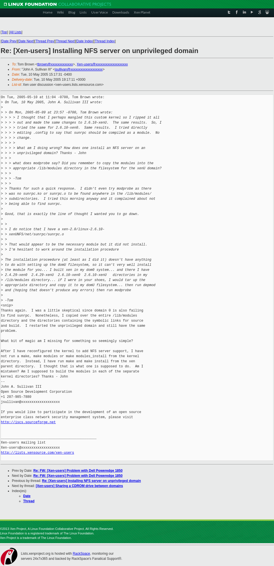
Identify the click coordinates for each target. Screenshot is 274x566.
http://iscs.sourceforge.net (28, 422)
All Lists (15, 32)
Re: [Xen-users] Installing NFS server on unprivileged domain (91, 481)
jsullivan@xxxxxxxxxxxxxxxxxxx (79, 69)
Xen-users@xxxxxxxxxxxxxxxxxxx (102, 64)
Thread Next (65, 41)
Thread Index (105, 41)
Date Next (25, 41)
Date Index (85, 41)
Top (4, 32)
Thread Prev (44, 41)
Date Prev (8, 41)
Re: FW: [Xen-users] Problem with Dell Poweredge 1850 (78, 471)
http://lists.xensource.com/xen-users (37, 452)
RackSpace (81, 554)
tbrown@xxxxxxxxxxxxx (55, 64)
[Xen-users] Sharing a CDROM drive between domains (79, 486)
